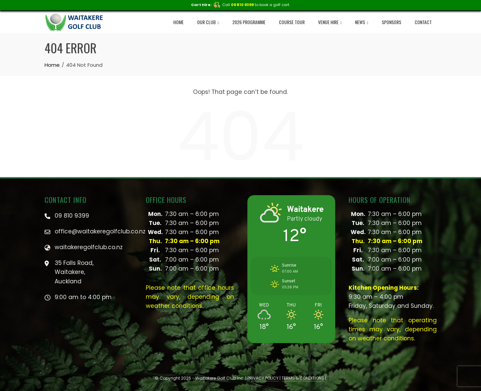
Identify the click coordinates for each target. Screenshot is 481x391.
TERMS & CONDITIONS (303, 378)
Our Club (208, 22)
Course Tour (292, 21)
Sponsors (391, 21)
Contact (423, 21)
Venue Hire (330, 22)
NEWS (361, 22)
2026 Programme (248, 21)
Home (178, 21)
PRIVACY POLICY (263, 378)
